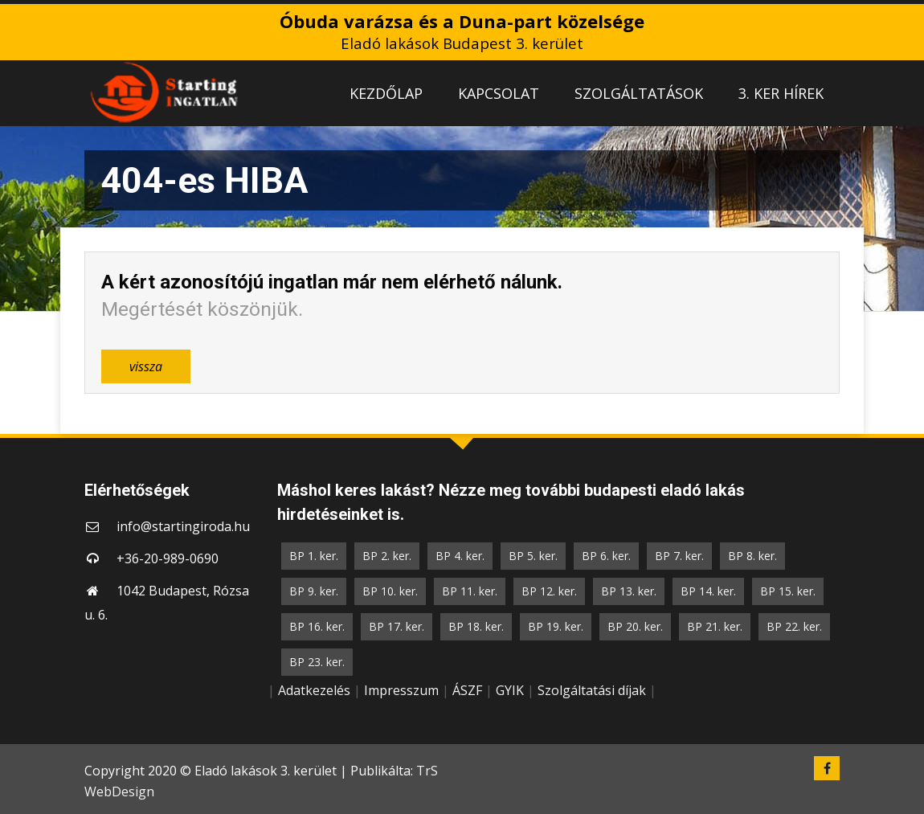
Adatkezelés (314, 690)
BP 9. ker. (313, 591)
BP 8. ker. (752, 555)
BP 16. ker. (317, 626)
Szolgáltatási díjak (592, 690)
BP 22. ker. (794, 626)
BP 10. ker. (390, 591)
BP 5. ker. (533, 555)
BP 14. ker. (708, 591)
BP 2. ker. (386, 555)
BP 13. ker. (628, 591)
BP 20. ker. (635, 626)
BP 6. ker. (606, 555)
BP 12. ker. (549, 591)
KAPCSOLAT (498, 93)
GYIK (510, 690)
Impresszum (401, 690)
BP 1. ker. (313, 555)
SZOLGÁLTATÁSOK (638, 93)
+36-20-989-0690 (168, 558)
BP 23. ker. (317, 661)
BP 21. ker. (714, 626)
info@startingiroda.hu (183, 526)
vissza (145, 366)
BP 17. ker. (396, 626)
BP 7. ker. (679, 555)
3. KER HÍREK (781, 93)
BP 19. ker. (555, 626)
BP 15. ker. (788, 591)
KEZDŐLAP (386, 93)
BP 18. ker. (476, 626)
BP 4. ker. (459, 555)
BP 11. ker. (469, 591)
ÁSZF (467, 690)
